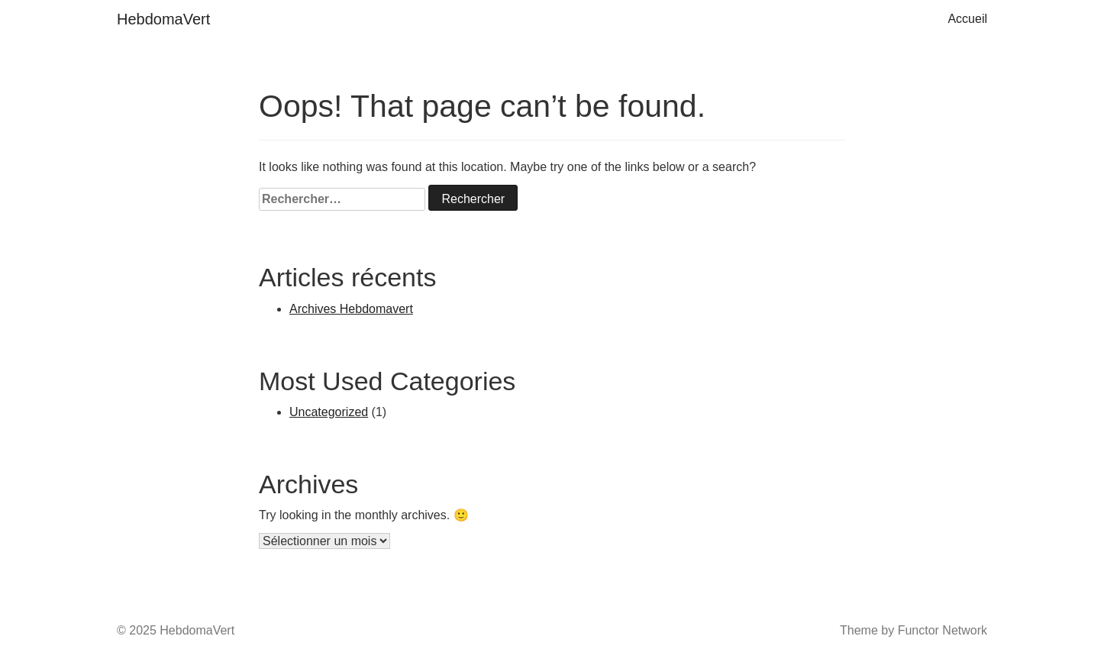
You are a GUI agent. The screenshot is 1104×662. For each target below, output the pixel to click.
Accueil (967, 18)
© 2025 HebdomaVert (175, 630)
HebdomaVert (163, 19)
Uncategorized (328, 411)
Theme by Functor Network (913, 630)
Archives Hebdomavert (351, 308)
